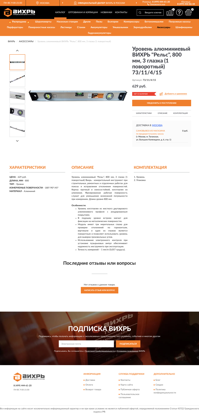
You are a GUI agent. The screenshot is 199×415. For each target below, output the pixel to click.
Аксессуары (163, 27)
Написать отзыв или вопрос (99, 290)
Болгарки (113, 22)
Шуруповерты (43, 22)
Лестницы (66, 27)
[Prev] (17, 50)
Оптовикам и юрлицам (83, 12)
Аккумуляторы (99, 27)
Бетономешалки (154, 22)
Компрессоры (131, 22)
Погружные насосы (179, 22)
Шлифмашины (184, 27)
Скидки (159, 385)
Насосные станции (67, 22)
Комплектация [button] (180, 113)
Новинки (106, 12)
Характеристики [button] (144, 113)
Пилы (99, 22)
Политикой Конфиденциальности (100, 351)
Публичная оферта (130, 390)
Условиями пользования (127, 351)
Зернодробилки (142, 27)
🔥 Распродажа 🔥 (19, 22)
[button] (156, 4)
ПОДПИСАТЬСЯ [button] (128, 344)
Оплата (89, 385)
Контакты (121, 12)
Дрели (87, 22)
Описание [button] (162, 113)
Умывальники (120, 27)
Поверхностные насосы (41, 27)
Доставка (90, 380)
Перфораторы (15, 27)
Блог (158, 380)
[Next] (17, 140)
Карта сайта (127, 385)
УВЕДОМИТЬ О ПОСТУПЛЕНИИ (161, 103)
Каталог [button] (60, 12)
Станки (81, 27)
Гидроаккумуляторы (99, 33)
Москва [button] (157, 125)
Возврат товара (93, 390)
